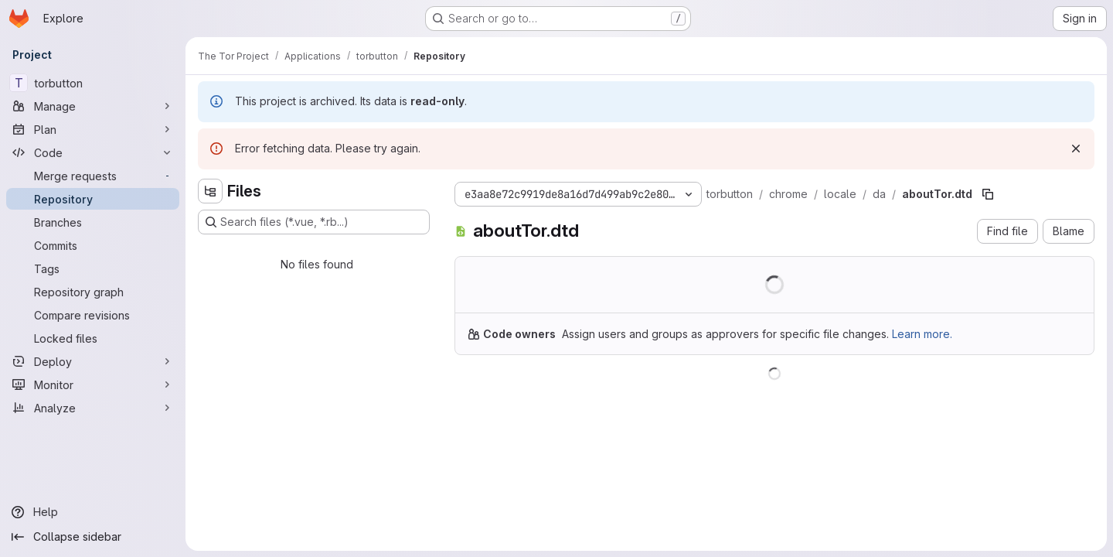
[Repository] (92, 199)
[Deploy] (92, 361)
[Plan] (92, 129)
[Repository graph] (92, 291)
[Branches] (92, 222)
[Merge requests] (92, 175)
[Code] (92, 152)
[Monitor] (92, 384)
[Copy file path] (987, 194)
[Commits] (92, 245)
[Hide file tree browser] (210, 191)
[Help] (92, 512)
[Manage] (92, 106)
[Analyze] (92, 408)
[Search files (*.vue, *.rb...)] (314, 222)
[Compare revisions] (92, 315)
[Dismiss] (1076, 148)
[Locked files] (92, 338)
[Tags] (92, 268)
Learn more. (922, 333)
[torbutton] (92, 83)
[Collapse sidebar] (92, 537)
